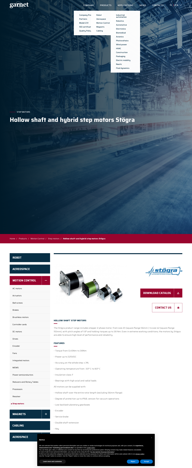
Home (12, 238)
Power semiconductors (22, 374)
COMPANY (88, 5)
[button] (152, 438)
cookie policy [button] (91, 448)
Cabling (18, 425)
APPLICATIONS (125, 5)
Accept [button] (146, 461)
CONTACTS (157, 5)
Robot (17, 257)
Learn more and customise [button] (52, 461)
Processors (17, 389)
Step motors (23, 112)
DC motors (17, 331)
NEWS (142, 5)
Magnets (19, 414)
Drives (15, 338)
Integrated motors (20, 360)
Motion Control (37, 238)
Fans (14, 353)
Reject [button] (133, 461)
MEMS (15, 367)
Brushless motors (20, 317)
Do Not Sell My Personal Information (102, 452)
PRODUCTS (105, 5)
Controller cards (19, 324)
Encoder (16, 345)
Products (23, 238)
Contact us (163, 307)
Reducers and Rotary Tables (25, 381)
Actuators (17, 295)
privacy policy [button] (139, 454)
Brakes (15, 310)
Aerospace (20, 437)
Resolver (16, 396)
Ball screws (17, 302)
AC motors (17, 288)
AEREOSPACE (21, 269)
